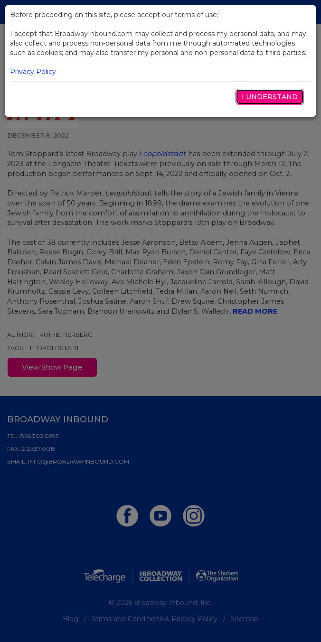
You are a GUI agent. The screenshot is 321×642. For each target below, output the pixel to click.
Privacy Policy (33, 71)
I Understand (270, 97)
